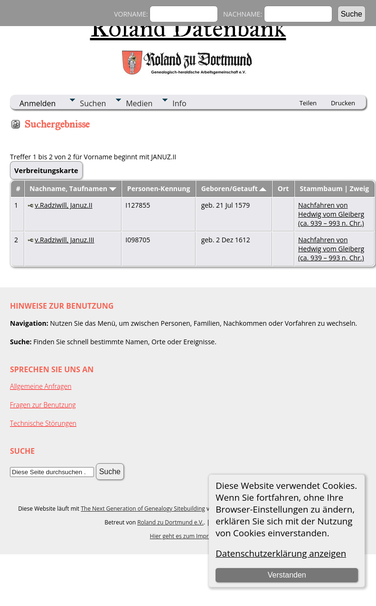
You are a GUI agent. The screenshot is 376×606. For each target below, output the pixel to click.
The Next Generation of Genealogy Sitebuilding (143, 509)
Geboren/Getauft (234, 188)
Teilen (308, 103)
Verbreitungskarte (46, 170)
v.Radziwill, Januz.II (63, 205)
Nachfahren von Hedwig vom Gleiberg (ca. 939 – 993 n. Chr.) (331, 214)
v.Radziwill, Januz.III (64, 239)
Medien (139, 103)
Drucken (343, 103)
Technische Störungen (43, 423)
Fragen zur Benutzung (43, 404)
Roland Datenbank (188, 28)
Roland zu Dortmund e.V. (170, 522)
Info (179, 103)
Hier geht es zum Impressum (188, 536)
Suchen (93, 103)
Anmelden (37, 103)
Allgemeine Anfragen (41, 386)
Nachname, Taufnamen (72, 188)
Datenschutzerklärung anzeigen (281, 553)
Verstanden (287, 575)
